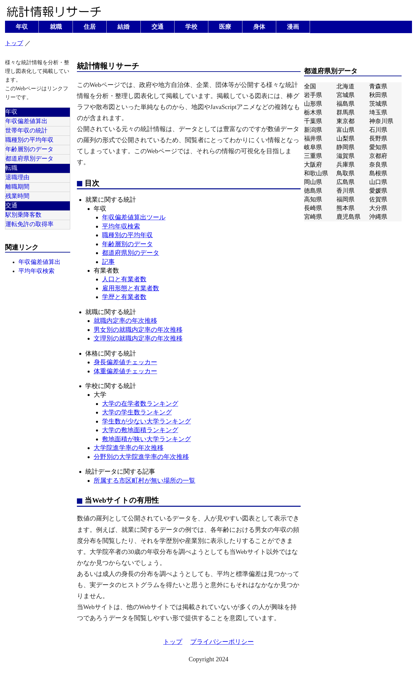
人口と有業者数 (124, 279)
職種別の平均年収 (29, 139)
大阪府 (313, 164)
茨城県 (378, 103)
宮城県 (345, 95)
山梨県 (345, 138)
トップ (14, 43)
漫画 (293, 26)
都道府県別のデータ (130, 252)
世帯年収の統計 (26, 130)
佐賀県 (378, 199)
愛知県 (378, 147)
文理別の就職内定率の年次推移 (138, 338)
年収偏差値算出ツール (134, 217)
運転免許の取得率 (29, 224)
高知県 (313, 199)
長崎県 (313, 208)
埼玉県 (378, 112)
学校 (191, 26)
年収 (22, 26)
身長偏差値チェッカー (125, 362)
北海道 (345, 86)
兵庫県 (345, 164)
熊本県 (345, 208)
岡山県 (313, 182)
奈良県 (378, 164)
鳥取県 (345, 173)
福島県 (345, 103)
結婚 (123, 26)
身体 (259, 26)
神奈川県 (381, 121)
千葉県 (313, 121)
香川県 (345, 190)
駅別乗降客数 (23, 214)
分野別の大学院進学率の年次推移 (141, 456)
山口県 (378, 182)
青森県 (378, 86)
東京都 (345, 121)
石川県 (378, 129)
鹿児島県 (348, 216)
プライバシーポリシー (222, 641)
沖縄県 (378, 216)
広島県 (345, 182)
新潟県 (313, 129)
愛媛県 (378, 190)
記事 (108, 261)
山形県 (313, 103)
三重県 (313, 156)
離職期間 (17, 186)
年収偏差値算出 (26, 121)
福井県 (313, 138)
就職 (56, 26)
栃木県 (313, 112)
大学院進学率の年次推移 (129, 447)
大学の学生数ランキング (137, 412)
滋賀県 (345, 156)
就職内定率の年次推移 (125, 320)
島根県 (378, 173)
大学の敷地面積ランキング (140, 429)
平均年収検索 (36, 271)
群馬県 (345, 112)
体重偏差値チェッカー (125, 371)
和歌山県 (316, 173)
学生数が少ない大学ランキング (146, 421)
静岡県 (345, 147)
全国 (310, 86)
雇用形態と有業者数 (130, 288)
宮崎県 (313, 216)
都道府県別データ (29, 158)
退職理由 (17, 177)
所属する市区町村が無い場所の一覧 (144, 480)
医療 (225, 26)
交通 (157, 26)
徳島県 (313, 190)
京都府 (378, 156)
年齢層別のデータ (29, 149)
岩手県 (313, 95)
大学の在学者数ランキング (140, 403)
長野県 (378, 138)
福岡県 (345, 199)
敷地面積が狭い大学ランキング (146, 439)
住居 (90, 26)
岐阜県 (313, 147)
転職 (11, 168)
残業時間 (17, 196)
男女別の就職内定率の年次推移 (138, 329)
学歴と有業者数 (124, 296)
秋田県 (378, 95)
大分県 (378, 208)
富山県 (345, 129)
